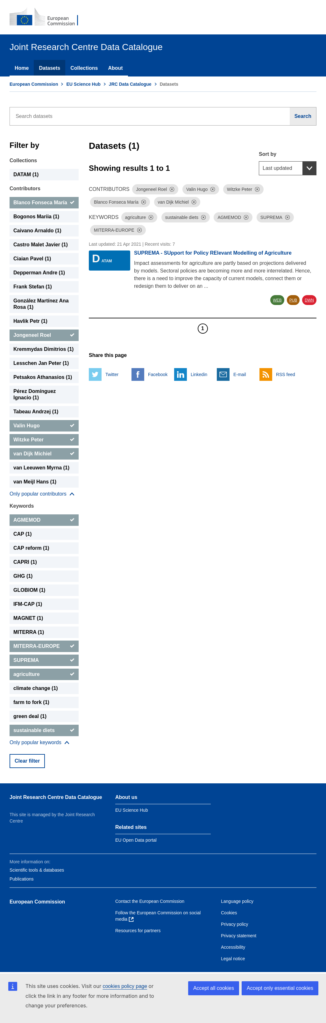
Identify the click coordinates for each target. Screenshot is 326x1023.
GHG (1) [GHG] (22, 576)
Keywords (22, 506)
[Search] (303, 116)
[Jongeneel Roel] (44, 335)
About (115, 68)
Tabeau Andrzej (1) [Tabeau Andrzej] (35, 411)
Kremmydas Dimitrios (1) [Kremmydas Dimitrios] (43, 349)
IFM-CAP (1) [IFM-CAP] (27, 604)
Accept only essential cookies (280, 988)
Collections (84, 68)
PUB (293, 300)
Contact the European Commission (149, 901)
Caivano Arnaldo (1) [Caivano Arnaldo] (37, 230)
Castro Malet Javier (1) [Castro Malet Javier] (40, 244)
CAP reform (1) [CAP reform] (31, 548)
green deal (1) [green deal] (29, 716)
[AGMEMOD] (44, 520)
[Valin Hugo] (44, 426)
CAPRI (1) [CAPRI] (25, 562)
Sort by (267, 154)
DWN (309, 300)
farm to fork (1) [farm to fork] (31, 702)
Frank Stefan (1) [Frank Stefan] (32, 286)
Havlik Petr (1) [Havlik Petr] (30, 321)
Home (22, 68)
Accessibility (233, 947)
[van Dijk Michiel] (44, 454)
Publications (22, 879)
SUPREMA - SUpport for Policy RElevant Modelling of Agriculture (213, 253)
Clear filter (27, 761)
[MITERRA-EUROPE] (44, 646)
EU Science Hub (83, 84)
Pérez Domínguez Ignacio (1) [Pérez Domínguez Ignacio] (34, 394)
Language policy (237, 901)
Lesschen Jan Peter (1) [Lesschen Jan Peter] (41, 363)
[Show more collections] (42, 494)
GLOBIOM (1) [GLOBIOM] (29, 590)
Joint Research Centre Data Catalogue (56, 797)
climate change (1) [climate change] (35, 688)
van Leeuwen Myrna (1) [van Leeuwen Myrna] (41, 467)
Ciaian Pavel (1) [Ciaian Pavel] (32, 258)
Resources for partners (137, 930)
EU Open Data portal (136, 840)
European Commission (34, 84)
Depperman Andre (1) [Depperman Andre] (39, 272)
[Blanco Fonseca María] (44, 202)
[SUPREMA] (44, 660)
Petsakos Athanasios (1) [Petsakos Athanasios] (42, 377)
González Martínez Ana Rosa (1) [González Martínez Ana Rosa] (41, 304)
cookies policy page (125, 986)
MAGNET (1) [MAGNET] (28, 618)
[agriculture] (44, 674)
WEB (277, 300)
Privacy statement (238, 935)
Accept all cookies (213, 988)
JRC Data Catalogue (130, 84)
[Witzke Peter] (44, 440)
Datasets (49, 68)
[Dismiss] (171, 189)
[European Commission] (48, 17)
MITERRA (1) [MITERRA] (28, 632)
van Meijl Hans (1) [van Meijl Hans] (34, 481)
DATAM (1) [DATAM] (26, 174)
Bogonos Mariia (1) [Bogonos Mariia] (36, 216)
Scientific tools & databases (37, 870)
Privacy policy (234, 924)
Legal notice (233, 958)
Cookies (229, 912)
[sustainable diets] (44, 730)
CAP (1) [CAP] (22, 534)
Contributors (25, 188)
